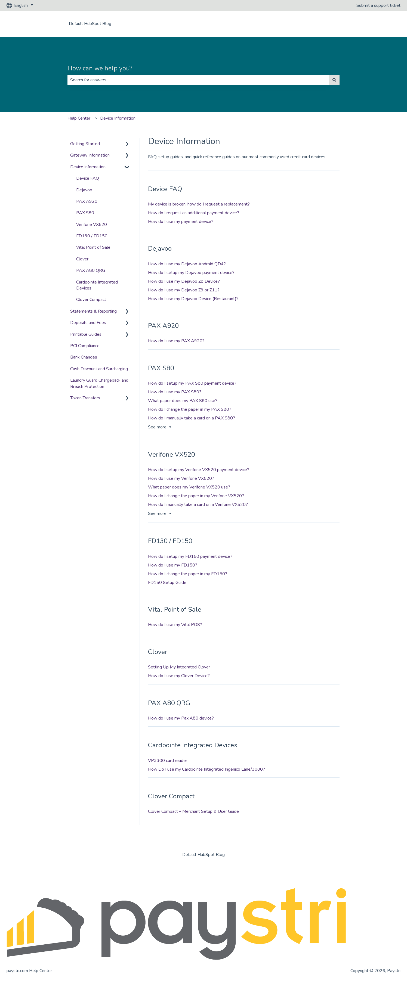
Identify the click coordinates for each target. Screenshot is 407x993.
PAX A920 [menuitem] (86, 201)
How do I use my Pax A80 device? (181, 718)
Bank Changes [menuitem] (83, 357)
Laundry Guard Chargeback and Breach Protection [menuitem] (99, 383)
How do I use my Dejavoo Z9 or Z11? (184, 290)
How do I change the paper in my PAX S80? (189, 409)
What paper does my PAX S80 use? (182, 401)
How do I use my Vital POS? (175, 625)
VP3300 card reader (167, 761)
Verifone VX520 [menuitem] (91, 225)
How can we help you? (99, 68)
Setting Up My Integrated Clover (179, 667)
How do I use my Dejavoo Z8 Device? (184, 281)
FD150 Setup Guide (167, 583)
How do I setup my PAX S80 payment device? (192, 383)
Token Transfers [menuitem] (85, 398)
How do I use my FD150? (172, 565)
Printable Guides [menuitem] (85, 334)
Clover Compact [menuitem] (91, 300)
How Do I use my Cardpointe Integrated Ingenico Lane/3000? (206, 769)
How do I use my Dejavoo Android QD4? (187, 264)
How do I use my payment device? (180, 222)
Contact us (385, 24)
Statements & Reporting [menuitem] (93, 311)
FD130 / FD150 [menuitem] (91, 236)
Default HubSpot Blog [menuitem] (203, 855)
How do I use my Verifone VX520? (181, 478)
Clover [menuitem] (82, 259)
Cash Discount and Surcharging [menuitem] (99, 369)
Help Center (78, 118)
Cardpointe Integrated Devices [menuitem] (97, 285)
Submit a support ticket (378, 5)
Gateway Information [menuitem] (90, 155)
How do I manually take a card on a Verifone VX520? (198, 505)
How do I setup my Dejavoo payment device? (191, 273)
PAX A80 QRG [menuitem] (90, 270)
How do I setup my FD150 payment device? (190, 556)
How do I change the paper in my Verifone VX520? (196, 496)
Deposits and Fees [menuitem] (88, 323)
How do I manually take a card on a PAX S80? (191, 418)
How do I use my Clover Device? (179, 676)
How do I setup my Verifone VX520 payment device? (198, 470)
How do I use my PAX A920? (176, 341)
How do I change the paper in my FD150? (187, 574)
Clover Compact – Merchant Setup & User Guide (193, 811)
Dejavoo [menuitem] (84, 190)
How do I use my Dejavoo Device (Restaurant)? (193, 299)
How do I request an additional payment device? (193, 213)
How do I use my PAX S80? (174, 392)
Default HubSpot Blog (90, 24)
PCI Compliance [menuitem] (85, 346)
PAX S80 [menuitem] (85, 213)
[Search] (334, 80)
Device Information (117, 118)
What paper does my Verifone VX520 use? (189, 487)
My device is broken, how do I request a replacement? (199, 204)
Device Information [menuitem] (88, 167)
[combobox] (198, 80)
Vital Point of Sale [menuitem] (93, 247)
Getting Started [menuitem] (85, 144)
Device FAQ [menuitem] (87, 178)
